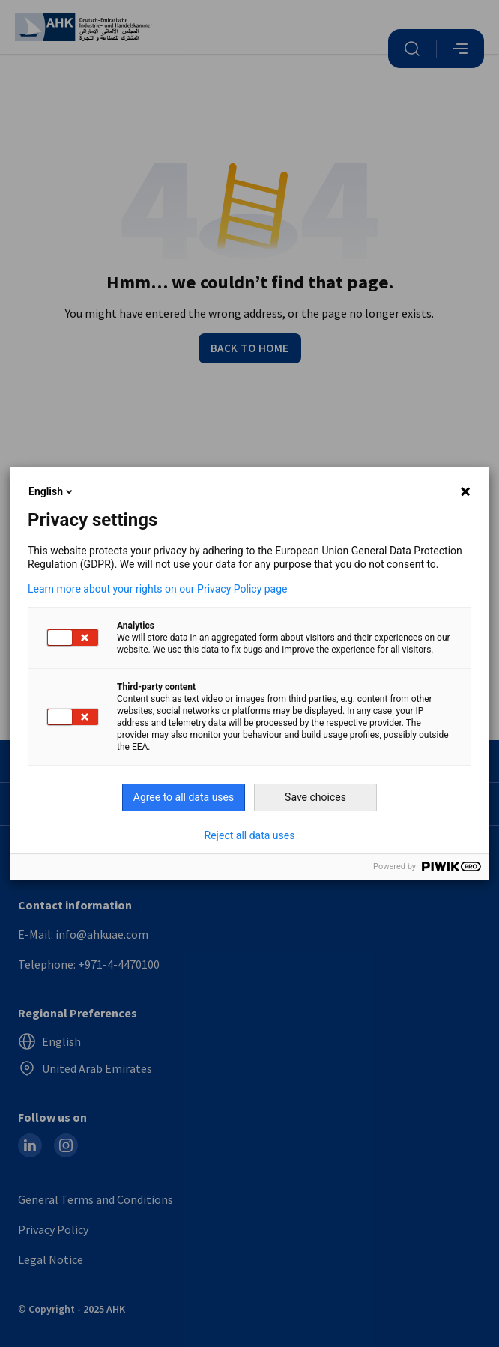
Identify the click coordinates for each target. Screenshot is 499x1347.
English (51, 491)
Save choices (315, 797)
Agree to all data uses (184, 797)
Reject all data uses (250, 835)
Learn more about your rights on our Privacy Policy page (158, 589)
